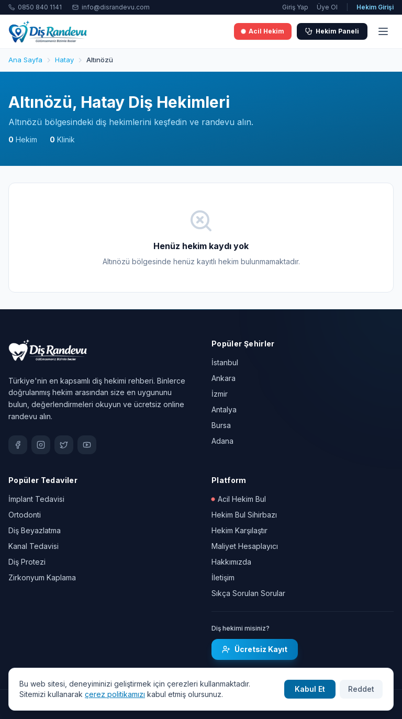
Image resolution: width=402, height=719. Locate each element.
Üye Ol (327, 7)
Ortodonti (24, 514)
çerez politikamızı (115, 694)
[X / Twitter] (63, 444)
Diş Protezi (27, 561)
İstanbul (224, 362)
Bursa (221, 425)
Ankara (223, 378)
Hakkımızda (231, 561)
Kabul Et (310, 688)
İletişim (222, 577)
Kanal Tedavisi (33, 546)
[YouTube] (86, 444)
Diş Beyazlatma (34, 530)
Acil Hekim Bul (238, 499)
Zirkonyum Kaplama (42, 577)
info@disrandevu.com (111, 7)
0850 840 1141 (35, 7)
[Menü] (383, 31)
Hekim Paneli (332, 31)
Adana (222, 440)
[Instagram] (40, 444)
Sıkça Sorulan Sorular (248, 593)
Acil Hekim (262, 31)
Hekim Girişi (375, 7)
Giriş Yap (295, 7)
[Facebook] (17, 444)
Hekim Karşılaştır (239, 530)
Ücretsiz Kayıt (254, 649)
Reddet (361, 688)
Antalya (224, 409)
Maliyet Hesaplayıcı (244, 546)
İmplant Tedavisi (36, 499)
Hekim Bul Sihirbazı (244, 514)
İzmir (219, 393)
